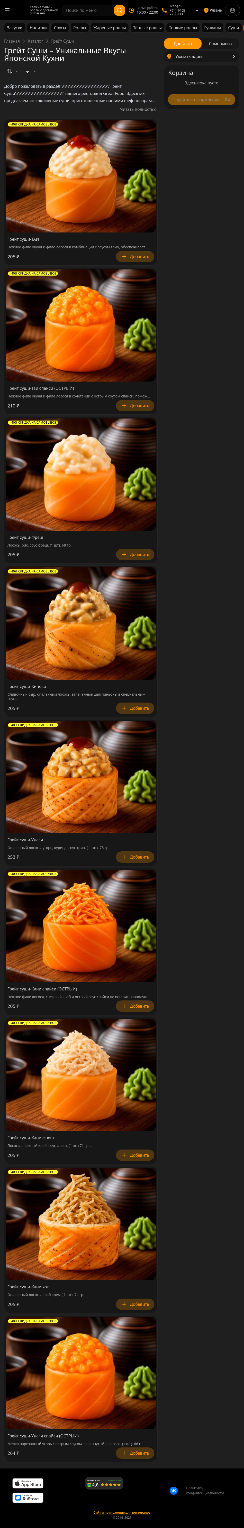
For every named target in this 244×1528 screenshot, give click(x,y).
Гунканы (212, 28)
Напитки (38, 28)
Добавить (135, 257)
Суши (233, 28)
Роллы (79, 28)
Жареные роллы (109, 28)
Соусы (60, 28)
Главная (12, 41)
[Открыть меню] (7, 10)
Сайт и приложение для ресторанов (121, 1513)
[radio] (183, 43)
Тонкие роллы (183, 28)
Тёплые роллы (147, 28)
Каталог (35, 41)
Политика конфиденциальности (205, 1490)
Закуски (15, 28)
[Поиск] (119, 10)
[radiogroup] (201, 43)
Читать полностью (138, 109)
